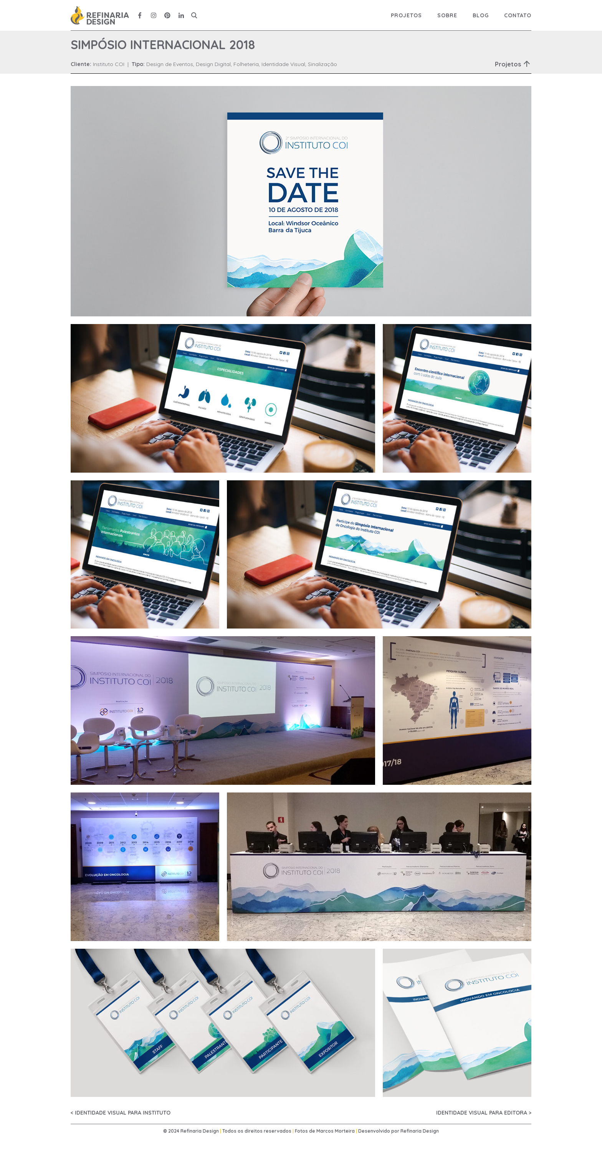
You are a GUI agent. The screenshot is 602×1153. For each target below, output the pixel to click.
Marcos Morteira (335, 1131)
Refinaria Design (419, 1131)
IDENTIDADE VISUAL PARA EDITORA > (483, 1112)
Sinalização (322, 64)
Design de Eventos (169, 64)
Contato (517, 15)
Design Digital (213, 64)
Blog (481, 15)
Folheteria (246, 64)
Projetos (406, 15)
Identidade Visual (283, 64)
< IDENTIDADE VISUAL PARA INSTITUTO (120, 1112)
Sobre (447, 15)
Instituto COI (108, 64)
